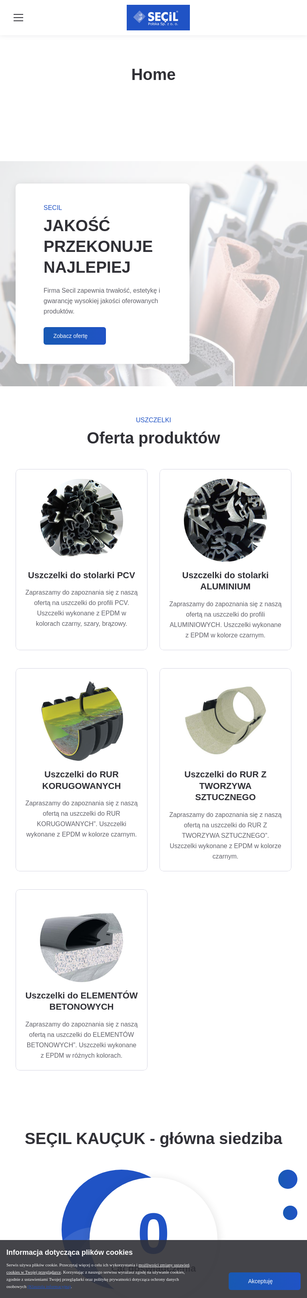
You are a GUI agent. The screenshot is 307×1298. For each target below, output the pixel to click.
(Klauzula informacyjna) (49, 1286)
